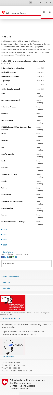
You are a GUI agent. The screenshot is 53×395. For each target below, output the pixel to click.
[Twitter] (5, 250)
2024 (5, 224)
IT (35, 3)
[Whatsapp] (13, 250)
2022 (5, 234)
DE (31, 3)
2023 (5, 229)
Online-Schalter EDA (10, 270)
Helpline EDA (8, 350)
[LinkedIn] (8, 250)
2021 (5, 239)
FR (40, 3)
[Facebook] (2, 250)
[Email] (16, 250)
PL (51, 3)
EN (46, 3)
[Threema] (10, 250)
